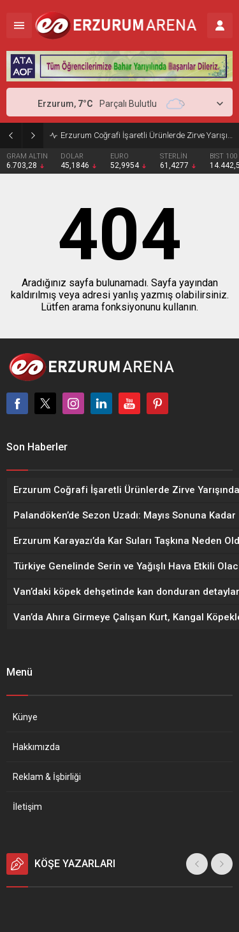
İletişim (27, 807)
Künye (25, 717)
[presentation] (197, 864)
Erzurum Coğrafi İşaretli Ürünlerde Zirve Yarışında (147, 135)
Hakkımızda (36, 747)
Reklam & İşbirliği (47, 777)
